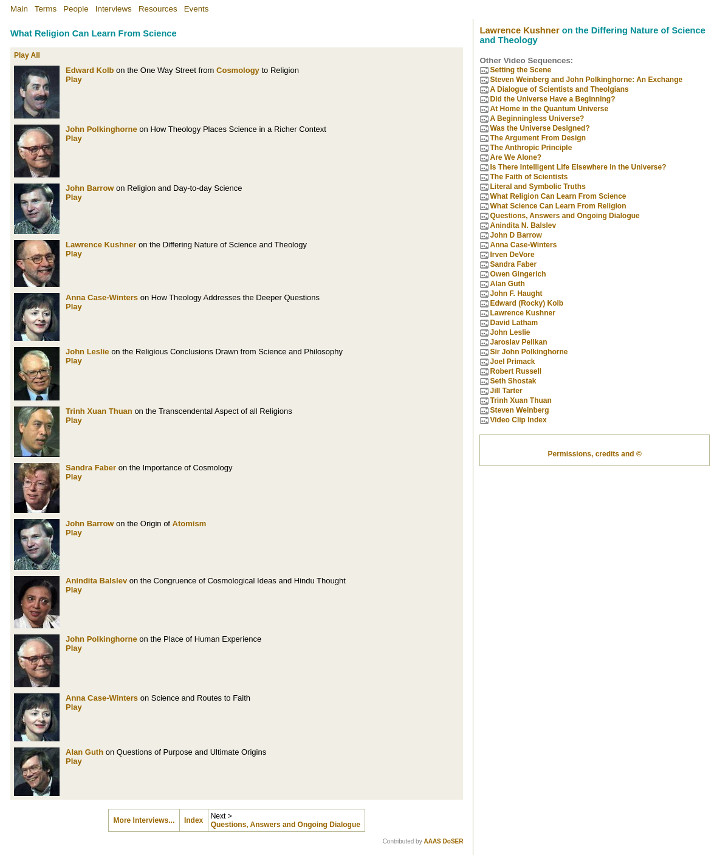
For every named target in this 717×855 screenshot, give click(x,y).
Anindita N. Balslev (523, 225)
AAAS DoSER (443, 841)
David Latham (514, 322)
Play (74, 79)
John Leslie (87, 351)
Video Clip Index (518, 420)
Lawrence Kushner (101, 244)
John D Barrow (515, 235)
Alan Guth (84, 752)
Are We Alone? (515, 157)
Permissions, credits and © (595, 454)
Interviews (113, 8)
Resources (158, 8)
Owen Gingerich (518, 274)
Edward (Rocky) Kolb (526, 303)
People (76, 8)
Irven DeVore (512, 254)
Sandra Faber (91, 467)
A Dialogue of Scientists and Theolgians (559, 89)
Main (19, 8)
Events (196, 8)
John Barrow (90, 188)
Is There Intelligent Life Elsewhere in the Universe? (578, 167)
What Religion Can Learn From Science (558, 196)
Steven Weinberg (519, 410)
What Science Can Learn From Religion (558, 206)
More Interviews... (144, 820)
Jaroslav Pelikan (518, 342)
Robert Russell (515, 371)
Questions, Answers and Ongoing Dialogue (285, 824)
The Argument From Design (538, 138)
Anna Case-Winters (102, 297)
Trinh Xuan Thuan (99, 411)
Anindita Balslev (96, 580)
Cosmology (237, 70)
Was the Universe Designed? (539, 128)
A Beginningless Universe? (537, 118)
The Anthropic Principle (531, 147)
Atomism (190, 523)
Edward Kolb (90, 70)
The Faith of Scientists (529, 177)
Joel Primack (512, 361)
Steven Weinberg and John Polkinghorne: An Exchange (586, 79)
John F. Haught (516, 293)
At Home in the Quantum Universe (549, 109)
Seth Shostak (513, 381)
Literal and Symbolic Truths (537, 186)
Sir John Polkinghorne (529, 352)
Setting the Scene (520, 70)
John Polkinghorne (101, 129)
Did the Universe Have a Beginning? (552, 99)
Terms (46, 8)
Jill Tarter (506, 390)
